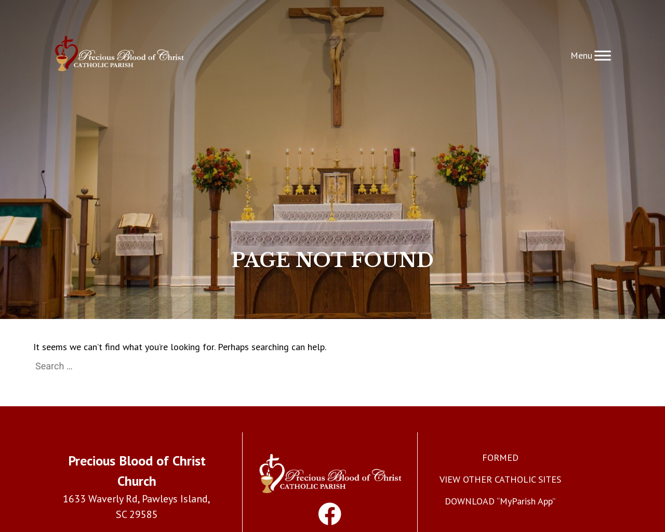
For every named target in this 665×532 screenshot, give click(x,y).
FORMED (500, 457)
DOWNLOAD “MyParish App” (500, 501)
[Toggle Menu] (602, 55)
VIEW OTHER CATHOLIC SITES (500, 479)
